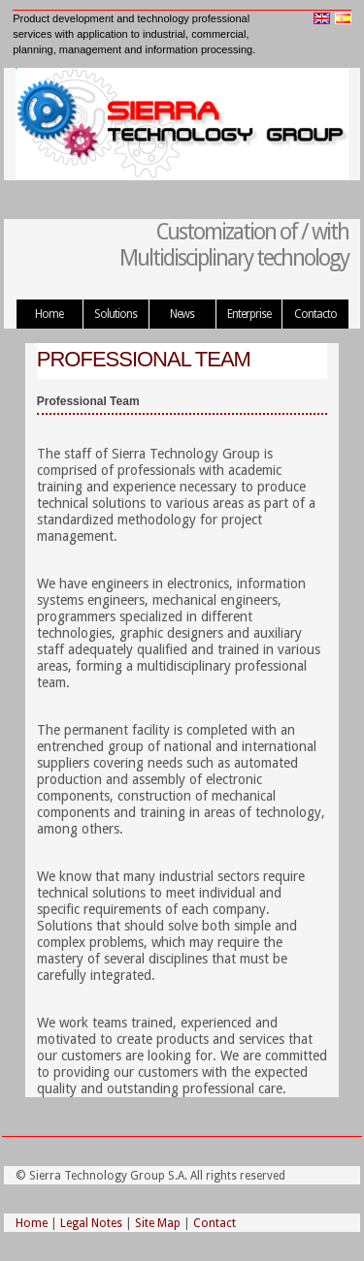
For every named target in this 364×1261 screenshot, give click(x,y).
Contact (214, 1223)
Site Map (158, 1223)
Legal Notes (91, 1223)
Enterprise (249, 314)
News (182, 314)
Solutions (115, 314)
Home (49, 314)
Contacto (315, 314)
